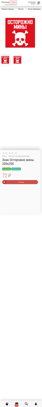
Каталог (21, 9)
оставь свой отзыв (22, 156)
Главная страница (7, 9)
